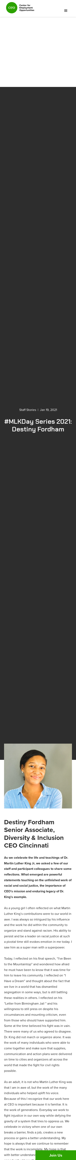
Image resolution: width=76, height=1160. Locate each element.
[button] (66, 11)
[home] (19, 9)
